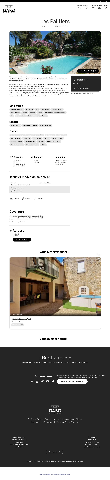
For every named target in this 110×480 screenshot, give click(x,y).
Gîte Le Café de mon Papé (21, 319)
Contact (44, 461)
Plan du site (52, 461)
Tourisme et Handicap (33, 461)
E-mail (79, 84)
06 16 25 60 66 (82, 80)
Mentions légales (62, 461)
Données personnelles (76, 461)
